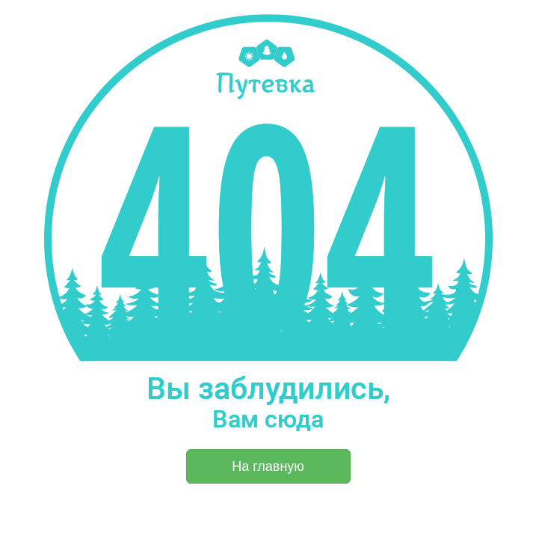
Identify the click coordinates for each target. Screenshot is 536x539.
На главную (268, 466)
